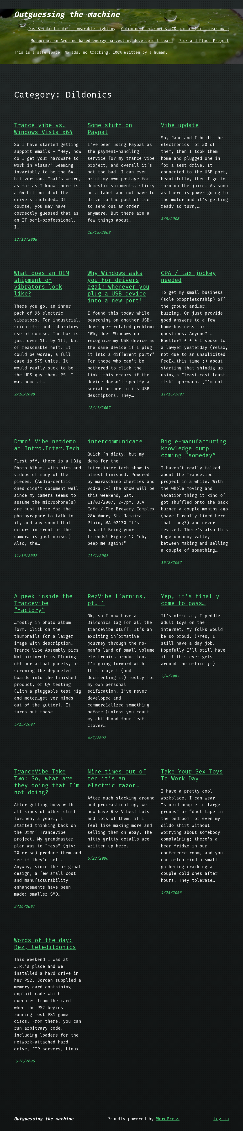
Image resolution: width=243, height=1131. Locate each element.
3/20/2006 (24, 1061)
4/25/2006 (171, 892)
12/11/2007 (99, 407)
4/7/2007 (97, 737)
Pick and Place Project (204, 40)
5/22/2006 (98, 858)
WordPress (168, 1119)
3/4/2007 (170, 676)
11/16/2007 (172, 394)
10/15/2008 (99, 232)
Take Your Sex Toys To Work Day (192, 775)
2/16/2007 (24, 906)
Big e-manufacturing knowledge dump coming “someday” (193, 448)
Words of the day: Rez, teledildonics (45, 944)
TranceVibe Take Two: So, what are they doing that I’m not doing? (46, 782)
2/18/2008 (24, 394)
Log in (221, 1119)
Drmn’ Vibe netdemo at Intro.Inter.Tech (46, 445)
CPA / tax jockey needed (188, 277)
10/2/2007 (171, 562)
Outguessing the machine (67, 14)
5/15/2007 (24, 724)
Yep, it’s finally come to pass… (190, 600)
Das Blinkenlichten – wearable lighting (72, 28)
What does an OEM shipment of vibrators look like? (41, 283)
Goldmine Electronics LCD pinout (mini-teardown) (175, 28)
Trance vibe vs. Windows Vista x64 (43, 129)
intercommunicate (115, 441)
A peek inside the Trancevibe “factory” (43, 603)
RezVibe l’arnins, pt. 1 (117, 600)
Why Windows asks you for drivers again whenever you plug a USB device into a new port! (118, 287)
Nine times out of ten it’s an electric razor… (117, 778)
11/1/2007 (98, 555)
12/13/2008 (25, 239)
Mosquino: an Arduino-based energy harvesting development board (102, 40)
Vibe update (180, 125)
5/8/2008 (170, 218)
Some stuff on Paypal (110, 129)
